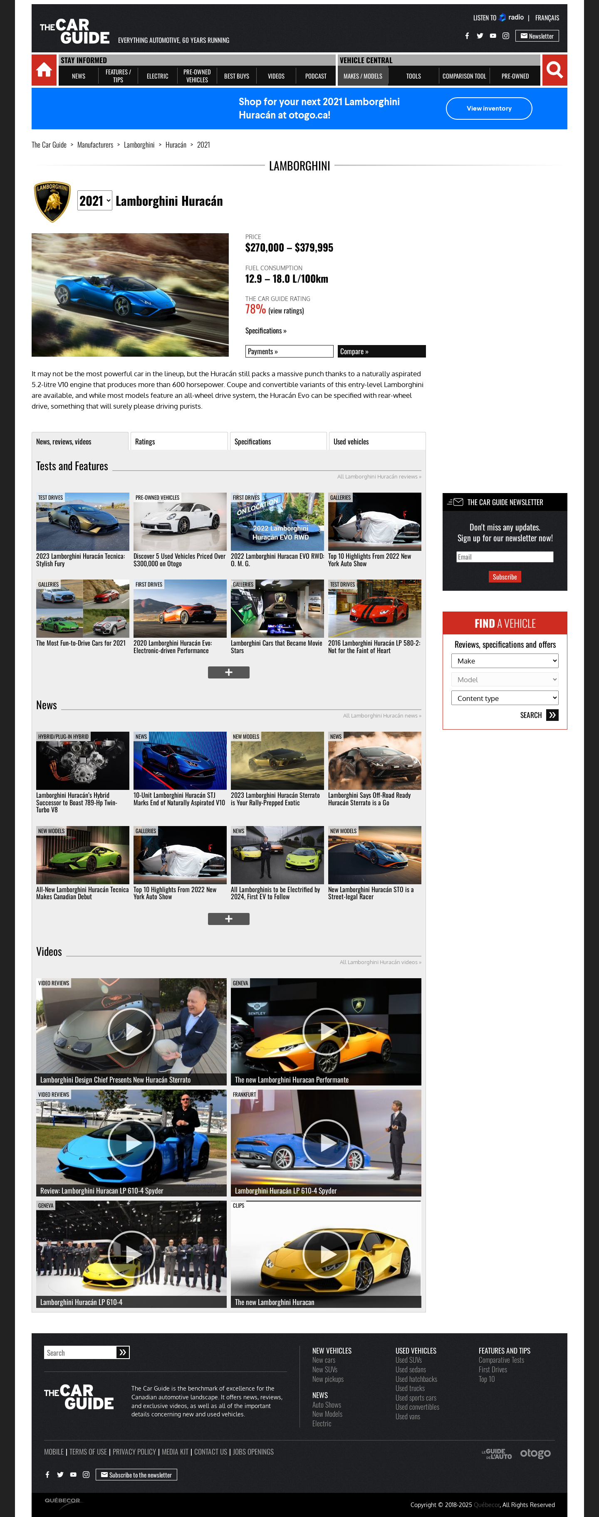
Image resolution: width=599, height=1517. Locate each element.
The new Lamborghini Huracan (274, 1301)
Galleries (340, 497)
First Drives (246, 497)
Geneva (240, 983)
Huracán (176, 144)
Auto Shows (326, 1404)
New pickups (328, 1378)
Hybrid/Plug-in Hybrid (63, 736)
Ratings (145, 441)
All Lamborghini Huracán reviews (377, 476)
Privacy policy (134, 1451)
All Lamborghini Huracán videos (379, 962)
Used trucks (410, 1387)
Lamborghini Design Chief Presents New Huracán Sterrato (115, 1079)
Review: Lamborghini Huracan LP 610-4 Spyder (101, 1190)
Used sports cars (416, 1397)
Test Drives (50, 497)
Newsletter (537, 35)
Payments (260, 350)
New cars (323, 1359)
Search (539, 715)
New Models (246, 736)
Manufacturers (95, 144)
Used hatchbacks (416, 1378)
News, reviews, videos (63, 441)
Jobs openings (253, 1451)
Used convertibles (417, 1406)
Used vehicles (351, 441)
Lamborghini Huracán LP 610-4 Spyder (286, 1190)
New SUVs (324, 1369)
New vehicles (331, 1350)
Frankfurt (244, 1094)
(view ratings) (286, 310)
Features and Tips (504, 1350)
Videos (49, 951)
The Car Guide (49, 144)
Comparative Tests (501, 1359)
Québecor (487, 1504)
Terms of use (88, 1451)
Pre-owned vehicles (157, 497)
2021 (203, 144)
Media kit (175, 1451)
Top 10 (487, 1378)
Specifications (263, 330)
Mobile (54, 1451)
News (46, 704)
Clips (238, 1205)
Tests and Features (72, 465)
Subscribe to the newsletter (136, 1474)
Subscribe (505, 577)
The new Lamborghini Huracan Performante (292, 1079)
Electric (322, 1423)
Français (547, 17)
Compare (352, 350)
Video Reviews (53, 983)
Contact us (210, 1451)
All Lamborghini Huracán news (380, 715)
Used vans (408, 1416)
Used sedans (411, 1369)
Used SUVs (409, 1359)
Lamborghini (139, 144)
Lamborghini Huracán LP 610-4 (81, 1301)
